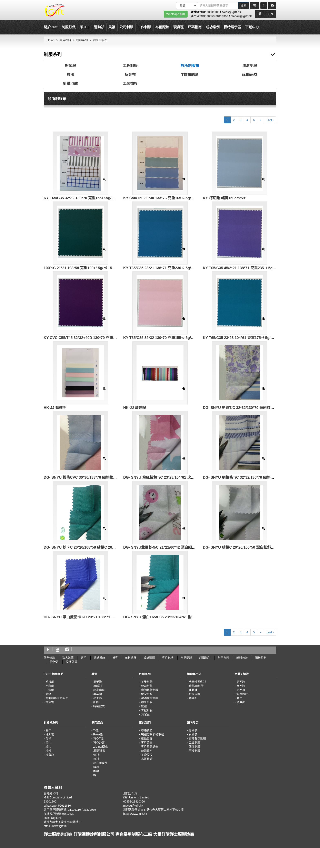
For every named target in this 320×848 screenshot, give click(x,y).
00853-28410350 (217, 16)
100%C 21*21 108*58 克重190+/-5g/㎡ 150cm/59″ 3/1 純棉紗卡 (96, 268)
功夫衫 (97, 698)
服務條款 (49, 657)
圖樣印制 (260, 657)
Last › (270, 120)
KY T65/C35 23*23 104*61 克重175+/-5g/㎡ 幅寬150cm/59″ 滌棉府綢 (260, 338)
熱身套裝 (99, 690)
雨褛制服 (194, 750)
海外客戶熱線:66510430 (59, 813)
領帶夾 (241, 702)
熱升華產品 (100, 763)
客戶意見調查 (149, 746)
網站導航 (99, 657)
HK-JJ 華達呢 (55, 408)
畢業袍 (97, 681)
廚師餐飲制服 (149, 690)
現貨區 (178, 27)
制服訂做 (69, 27)
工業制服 (146, 681)
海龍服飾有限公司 (57, 698)
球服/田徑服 (196, 685)
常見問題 (186, 657)
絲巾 (48, 746)
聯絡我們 (146, 730)
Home (50, 40)
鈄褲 (96, 767)
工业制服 (194, 742)
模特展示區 (232, 27)
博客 (115, 657)
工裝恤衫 (130, 84)
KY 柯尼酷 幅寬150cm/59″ (225, 198)
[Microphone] (263, 5)
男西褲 (241, 690)
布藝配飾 (162, 27)
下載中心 (252, 27)
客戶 (84, 657)
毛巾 (48, 742)
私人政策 (68, 657)
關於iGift (51, 27)
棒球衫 (97, 685)
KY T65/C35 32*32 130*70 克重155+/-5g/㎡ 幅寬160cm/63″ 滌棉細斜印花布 (106, 198)
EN (270, 14)
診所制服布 (190, 66)
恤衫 (96, 754)
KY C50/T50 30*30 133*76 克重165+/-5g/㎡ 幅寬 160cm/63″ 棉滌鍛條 (180, 198)
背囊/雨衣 (249, 75)
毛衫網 (50, 681)
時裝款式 (99, 706)
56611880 (64, 805)
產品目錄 (146, 738)
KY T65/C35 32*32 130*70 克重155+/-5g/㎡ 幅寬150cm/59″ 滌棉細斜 (180, 338)
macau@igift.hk (241, 16)
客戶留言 (146, 742)
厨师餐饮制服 (197, 738)
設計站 (54, 661)
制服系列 (82, 40)
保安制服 (146, 694)
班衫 (96, 759)
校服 (70, 75)
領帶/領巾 (243, 694)
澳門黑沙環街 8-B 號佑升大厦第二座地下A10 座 (153, 809)
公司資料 (146, 750)
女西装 (193, 734)
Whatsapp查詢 (175, 14)
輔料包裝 (242, 657)
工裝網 (50, 690)
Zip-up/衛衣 (100, 746)
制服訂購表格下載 (152, 734)
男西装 (193, 730)
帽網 (48, 694)
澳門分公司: (199, 16)
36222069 (89, 809)
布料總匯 (130, 657)
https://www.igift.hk (55, 826)
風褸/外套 (99, 750)
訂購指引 (205, 657)
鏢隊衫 (193, 698)
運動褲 (193, 690)
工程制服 (130, 66)
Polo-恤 (98, 734)
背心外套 (99, 742)
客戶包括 (167, 657)
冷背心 (50, 754)
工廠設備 (146, 754)
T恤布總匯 (189, 75)
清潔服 (145, 714)
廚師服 (70, 66)
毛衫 (48, 738)
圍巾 (239, 698)
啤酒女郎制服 (149, 698)
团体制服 (194, 746)
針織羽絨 (70, 84)
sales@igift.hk (231, 12)
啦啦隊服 (194, 694)
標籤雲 (50, 702)
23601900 (213, 12)
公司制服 (146, 685)
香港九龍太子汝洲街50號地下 (62, 822)
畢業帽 (97, 694)
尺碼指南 (195, 27)
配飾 (96, 702)
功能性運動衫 (197, 681)
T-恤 (95, 730)
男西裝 (241, 681)
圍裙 (96, 771)
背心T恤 (98, 738)
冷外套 (50, 734)
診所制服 (146, 702)
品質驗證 (146, 759)
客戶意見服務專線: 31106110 (62, 809)
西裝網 (50, 685)
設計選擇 (149, 657)
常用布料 (65, 40)
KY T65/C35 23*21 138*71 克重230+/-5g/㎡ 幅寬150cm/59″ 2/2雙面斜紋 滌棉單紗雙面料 (196, 268)
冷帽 (48, 750)
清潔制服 (249, 66)
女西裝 (241, 685)
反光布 (130, 75)
